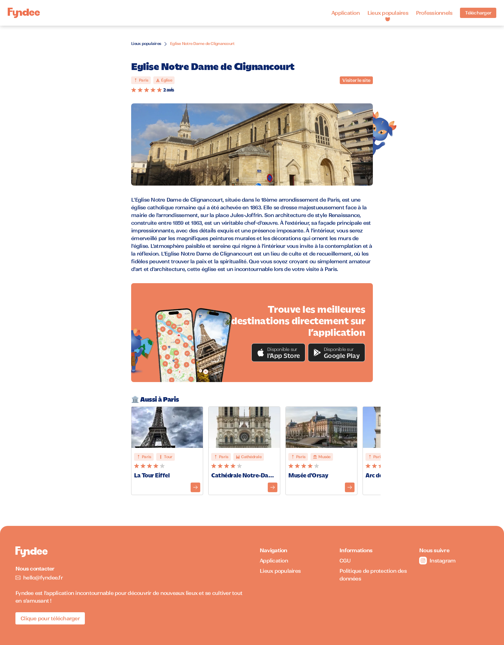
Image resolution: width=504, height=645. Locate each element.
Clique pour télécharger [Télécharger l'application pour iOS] (50, 618)
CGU (345, 560)
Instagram (437, 560)
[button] (278, 352)
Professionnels (434, 13)
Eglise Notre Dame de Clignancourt (202, 43)
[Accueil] (24, 13)
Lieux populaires (387, 13)
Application (345, 13)
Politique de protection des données (373, 575)
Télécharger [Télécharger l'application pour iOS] (478, 13)
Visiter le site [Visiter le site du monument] (356, 80)
